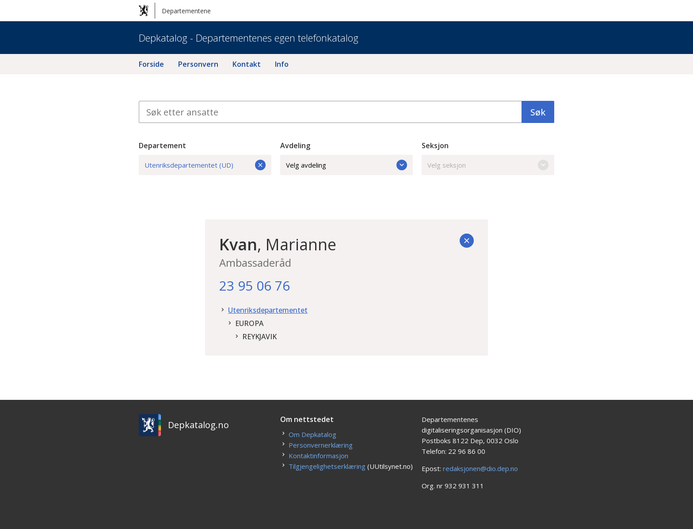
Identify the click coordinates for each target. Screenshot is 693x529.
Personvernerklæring (321, 445)
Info (282, 64)
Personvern (198, 64)
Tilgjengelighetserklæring (327, 466)
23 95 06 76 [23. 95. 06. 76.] (254, 285)
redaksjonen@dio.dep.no (480, 468)
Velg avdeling (346, 165)
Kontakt (246, 64)
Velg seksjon (487, 165)
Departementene (175, 10)
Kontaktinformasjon (318, 455)
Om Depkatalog (312, 434)
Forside (151, 64)
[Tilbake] (467, 241)
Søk (537, 112)
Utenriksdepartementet (268, 310)
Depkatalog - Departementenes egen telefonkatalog (248, 37)
